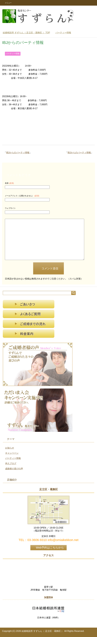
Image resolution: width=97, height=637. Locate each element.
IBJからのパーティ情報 (79, 152)
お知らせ (9, 448)
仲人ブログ (10, 463)
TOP (26, 32)
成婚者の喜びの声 (14, 468)
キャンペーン (12, 453)
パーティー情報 (13, 53)
